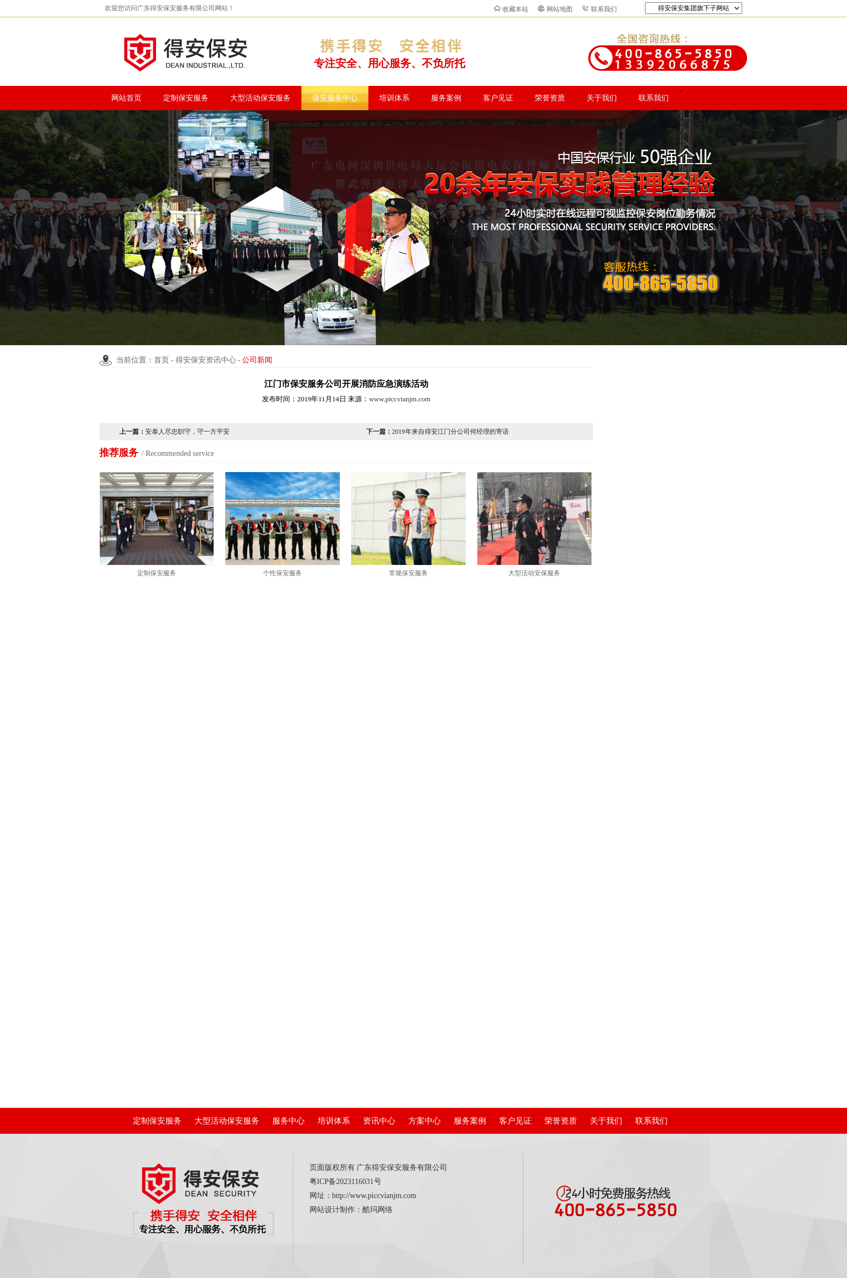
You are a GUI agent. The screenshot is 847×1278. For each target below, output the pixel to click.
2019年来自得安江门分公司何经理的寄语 (450, 431)
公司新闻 (257, 360)
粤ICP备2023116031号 (345, 1182)
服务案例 (446, 98)
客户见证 (498, 98)
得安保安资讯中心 (206, 360)
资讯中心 (379, 1120)
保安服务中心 (335, 98)
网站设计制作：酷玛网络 (351, 1210)
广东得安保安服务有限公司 (402, 1167)
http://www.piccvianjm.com (374, 1196)
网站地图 (560, 9)
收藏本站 (515, 9)
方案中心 (424, 1120)
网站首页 (126, 98)
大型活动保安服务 (260, 98)
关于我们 (602, 98)
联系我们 (604, 9)
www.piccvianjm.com (400, 399)
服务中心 (288, 1120)
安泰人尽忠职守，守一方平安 (187, 431)
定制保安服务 (186, 98)
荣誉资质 (550, 98)
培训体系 (394, 98)
